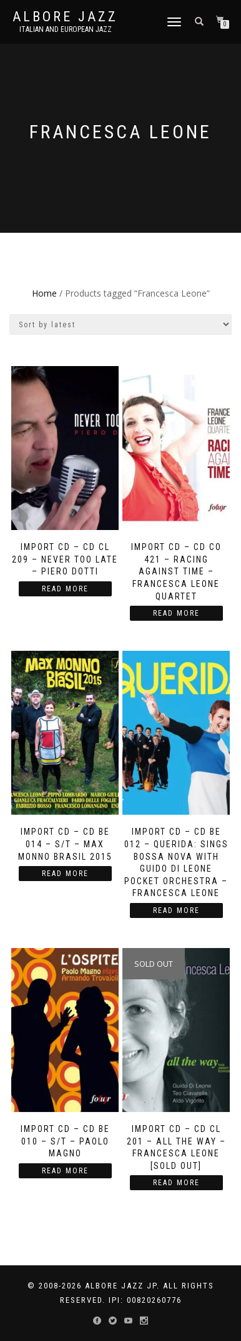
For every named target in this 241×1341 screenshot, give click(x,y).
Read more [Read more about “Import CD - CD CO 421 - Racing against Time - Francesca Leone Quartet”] (176, 613)
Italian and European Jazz (65, 29)
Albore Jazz (65, 16)
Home (44, 293)
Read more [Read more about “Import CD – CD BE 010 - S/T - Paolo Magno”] (65, 1170)
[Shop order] (120, 324)
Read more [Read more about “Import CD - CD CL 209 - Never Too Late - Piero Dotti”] (65, 588)
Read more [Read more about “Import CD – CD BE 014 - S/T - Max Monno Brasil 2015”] (65, 873)
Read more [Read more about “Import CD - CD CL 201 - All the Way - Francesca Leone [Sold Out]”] (176, 1182)
